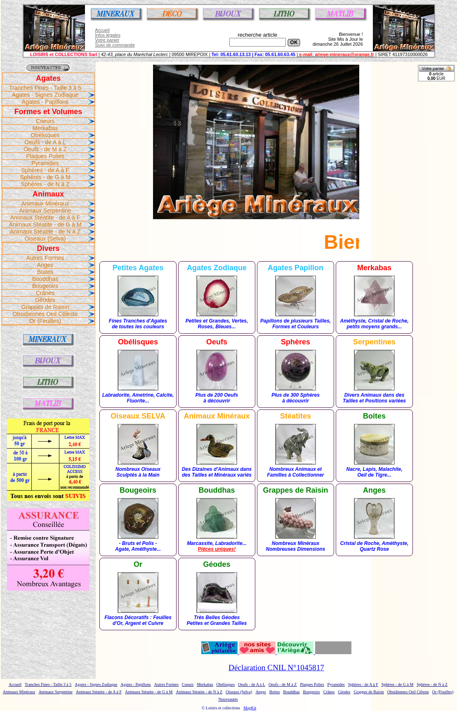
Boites (45, 272)
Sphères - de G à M (45, 177)
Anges (45, 265)
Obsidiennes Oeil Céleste (45, 314)
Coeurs (45, 121)
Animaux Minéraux (45, 203)
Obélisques (45, 135)
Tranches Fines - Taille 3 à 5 (45, 87)
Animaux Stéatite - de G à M (45, 224)
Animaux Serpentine (45, 210)
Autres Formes (45, 258)
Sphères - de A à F (45, 170)
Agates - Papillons (45, 101)
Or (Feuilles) (45, 321)
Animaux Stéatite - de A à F (45, 217)
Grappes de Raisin (45, 307)
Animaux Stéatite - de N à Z (45, 231)
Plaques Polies (45, 156)
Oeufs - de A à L (45, 142)
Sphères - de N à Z (45, 184)
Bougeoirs (45, 286)
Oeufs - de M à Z (45, 149)
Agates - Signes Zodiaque (45, 94)
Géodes (45, 300)
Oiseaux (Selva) (45, 238)
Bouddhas (45, 279)
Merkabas (45, 128)
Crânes (45, 293)
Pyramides (45, 163)
